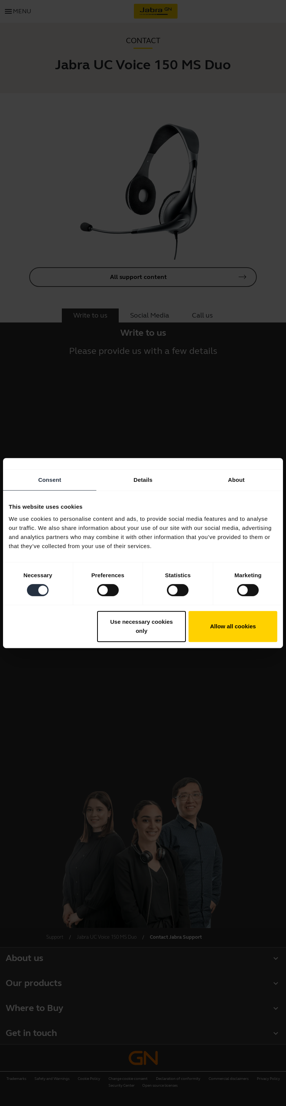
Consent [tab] (49, 480)
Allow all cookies (233, 626)
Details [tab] (143, 480)
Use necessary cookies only (141, 626)
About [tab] (236, 480)
